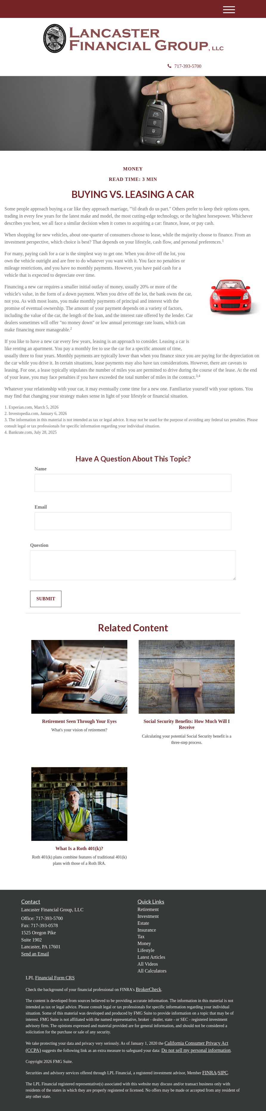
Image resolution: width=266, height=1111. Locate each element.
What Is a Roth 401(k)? (79, 848)
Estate (143, 923)
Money (144, 943)
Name (41, 468)
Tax (141, 936)
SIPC (223, 1072)
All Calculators (151, 970)
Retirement (148, 909)
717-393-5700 (185, 66)
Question (39, 545)
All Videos (147, 964)
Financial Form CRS (55, 977)
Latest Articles (151, 957)
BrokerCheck (148, 989)
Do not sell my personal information (196, 1050)
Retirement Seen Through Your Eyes (79, 721)
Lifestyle (145, 950)
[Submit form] (45, 599)
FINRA (209, 1072)
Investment (148, 916)
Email (41, 507)
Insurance (146, 929)
